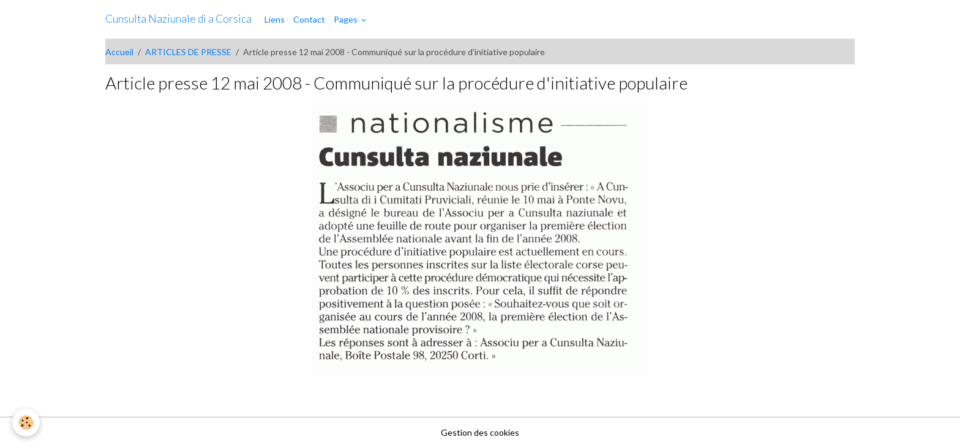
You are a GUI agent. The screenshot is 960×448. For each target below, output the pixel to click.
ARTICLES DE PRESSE (188, 52)
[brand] (178, 19)
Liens (274, 19)
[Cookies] (26, 422)
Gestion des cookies (480, 432)
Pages (346, 19)
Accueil (119, 52)
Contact (309, 19)
